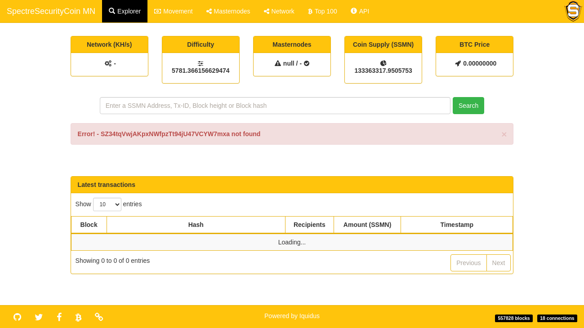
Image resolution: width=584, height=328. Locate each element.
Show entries (109, 204)
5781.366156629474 (200, 70)
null (288, 63)
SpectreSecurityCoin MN (51, 11)
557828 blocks (514, 318)
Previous (468, 262)
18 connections (557, 318)
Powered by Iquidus (292, 315)
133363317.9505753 (383, 70)
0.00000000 (479, 63)
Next (498, 262)
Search (468, 105)
